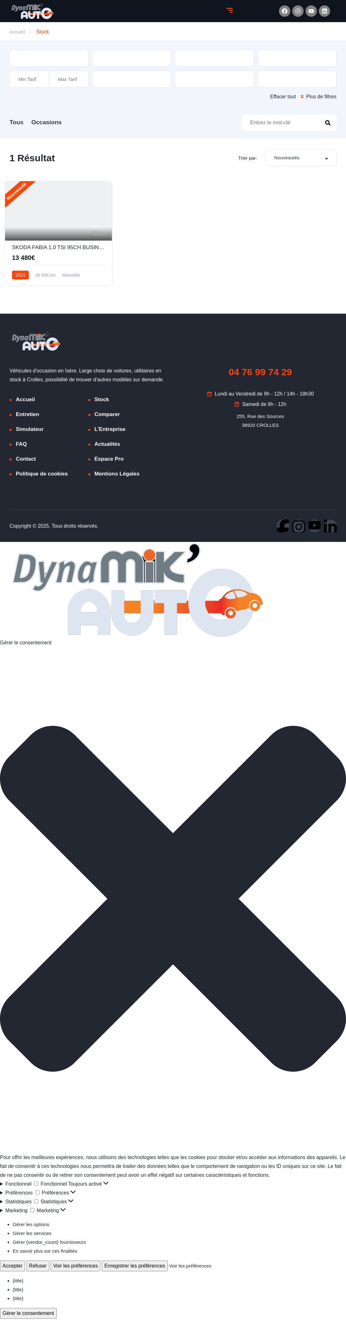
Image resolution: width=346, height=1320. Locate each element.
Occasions (54, 122)
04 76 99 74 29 (260, 373)
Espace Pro (109, 460)
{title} (18, 1282)
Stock (102, 401)
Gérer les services (33, 1234)
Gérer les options (32, 1225)
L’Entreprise (110, 430)
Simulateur (30, 430)
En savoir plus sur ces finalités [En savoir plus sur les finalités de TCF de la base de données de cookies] (47, 1252)
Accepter (12, 1267)
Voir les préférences (75, 1267)
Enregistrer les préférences (134, 1267)
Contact (26, 460)
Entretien (27, 416)
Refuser (38, 1267)
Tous (16, 122)
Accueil (17, 31)
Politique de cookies (42, 475)
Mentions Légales (117, 475)
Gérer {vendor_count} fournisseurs (51, 1243)
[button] (173, 901)
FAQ (21, 445)
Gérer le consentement (28, 1314)
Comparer (107, 416)
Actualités (107, 445)
